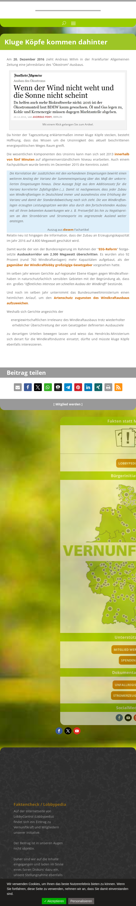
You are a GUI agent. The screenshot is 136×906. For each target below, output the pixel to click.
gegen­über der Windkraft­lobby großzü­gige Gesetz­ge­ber (49, 265)
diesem (68, 230)
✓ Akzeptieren (54, 901)
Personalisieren (81, 901)
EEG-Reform (108, 249)
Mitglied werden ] (69, 404)
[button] (18, 387)
